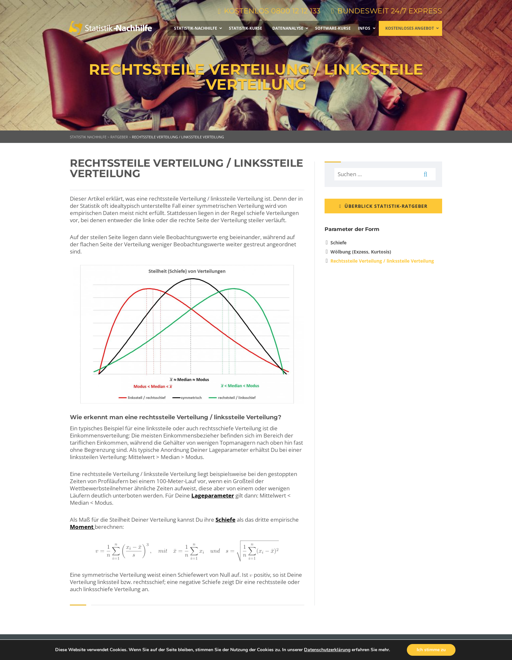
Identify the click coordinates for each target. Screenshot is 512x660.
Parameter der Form (352, 229)
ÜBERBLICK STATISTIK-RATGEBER (383, 206)
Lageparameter (212, 495)
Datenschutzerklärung (327, 650)
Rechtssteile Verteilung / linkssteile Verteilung (382, 261)
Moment (82, 526)
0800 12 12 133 (295, 11)
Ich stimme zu (431, 650)
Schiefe (225, 519)
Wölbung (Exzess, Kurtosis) (360, 252)
